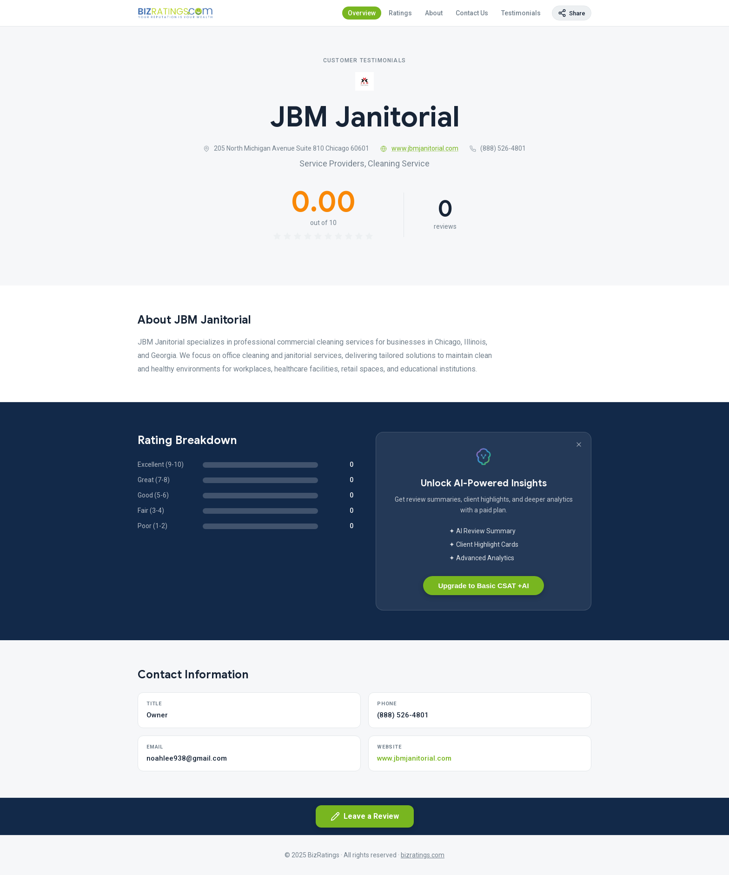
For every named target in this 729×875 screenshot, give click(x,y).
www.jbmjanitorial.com (419, 148)
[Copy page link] (571, 13)
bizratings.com (422, 855)
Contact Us (472, 13)
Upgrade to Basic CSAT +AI (483, 586)
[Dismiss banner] (578, 444)
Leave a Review (365, 816)
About (434, 13)
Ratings (400, 13)
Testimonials (521, 13)
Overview (362, 13)
